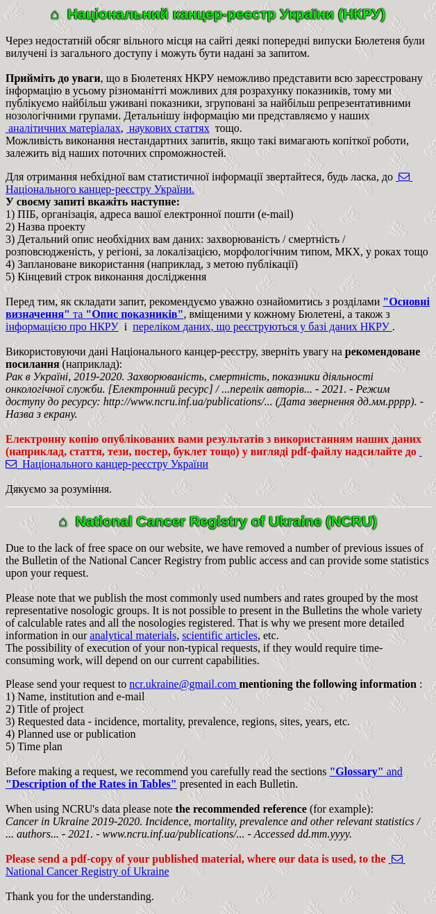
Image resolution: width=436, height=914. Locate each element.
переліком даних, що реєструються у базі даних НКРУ (262, 326)
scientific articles (220, 635)
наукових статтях (168, 128)
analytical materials (133, 635)
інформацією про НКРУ (62, 326)
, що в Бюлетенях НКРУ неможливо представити (170, 78)
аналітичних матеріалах (63, 128)
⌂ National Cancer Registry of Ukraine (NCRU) (218, 521)
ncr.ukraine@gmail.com (184, 684)
